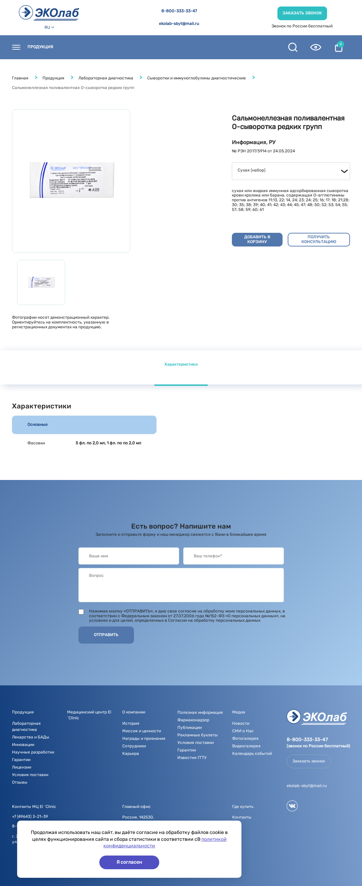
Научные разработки (33, 752)
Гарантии (21, 759)
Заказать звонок (302, 13)
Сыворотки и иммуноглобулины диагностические (196, 78)
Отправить (106, 634)
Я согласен (129, 862)
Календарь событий (252, 753)
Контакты (78, 47)
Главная (20, 78)
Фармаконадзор (193, 720)
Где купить (115, 47)
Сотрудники (134, 746)
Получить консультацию (318, 239)
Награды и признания (143, 738)
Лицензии (21, 767)
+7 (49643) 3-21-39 (30, 816)
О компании (188, 47)
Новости (151, 47)
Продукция (40, 47)
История (130, 723)
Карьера (130, 753)
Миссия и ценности (141, 731)
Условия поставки (30, 774)
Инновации (23, 744)
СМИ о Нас (243, 731)
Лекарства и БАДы (30, 737)
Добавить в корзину (257, 239)
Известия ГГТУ (192, 757)
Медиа (223, 47)
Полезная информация (200, 712)
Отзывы (19, 782)
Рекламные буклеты (197, 735)
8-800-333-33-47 (179, 11)
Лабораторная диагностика (105, 78)
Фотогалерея (245, 738)
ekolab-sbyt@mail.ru (179, 24)
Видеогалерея (246, 746)
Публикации (189, 727)
